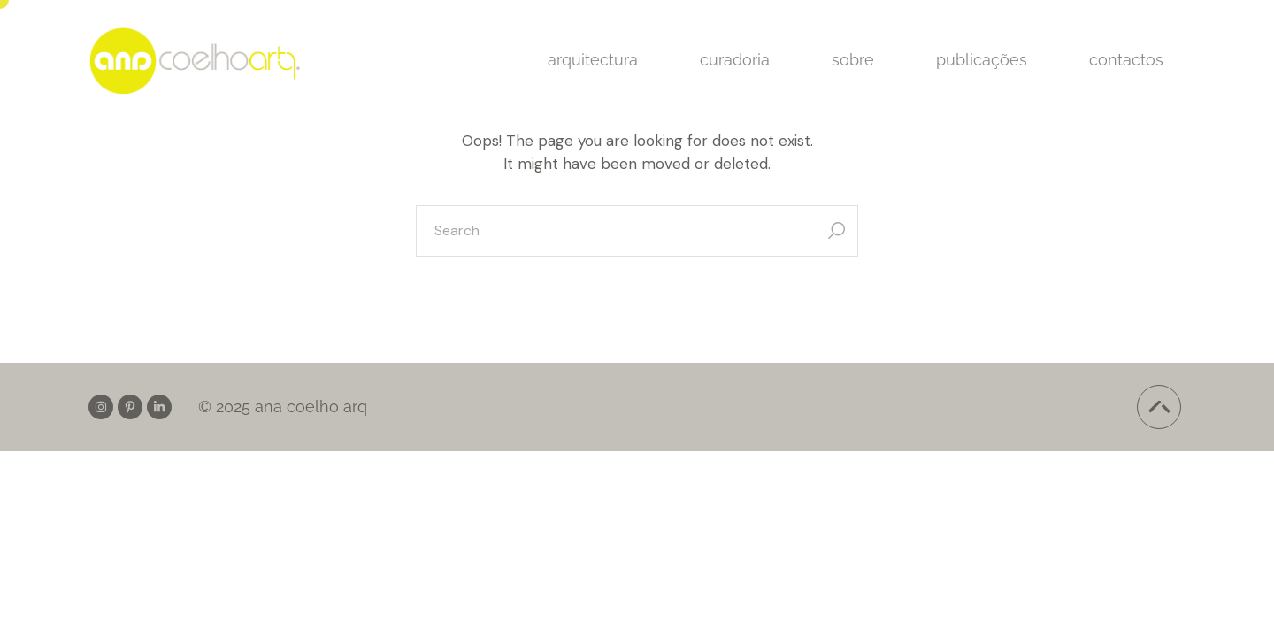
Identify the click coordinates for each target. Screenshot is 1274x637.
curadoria (735, 59)
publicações (981, 59)
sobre (853, 59)
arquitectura (593, 59)
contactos (1126, 59)
